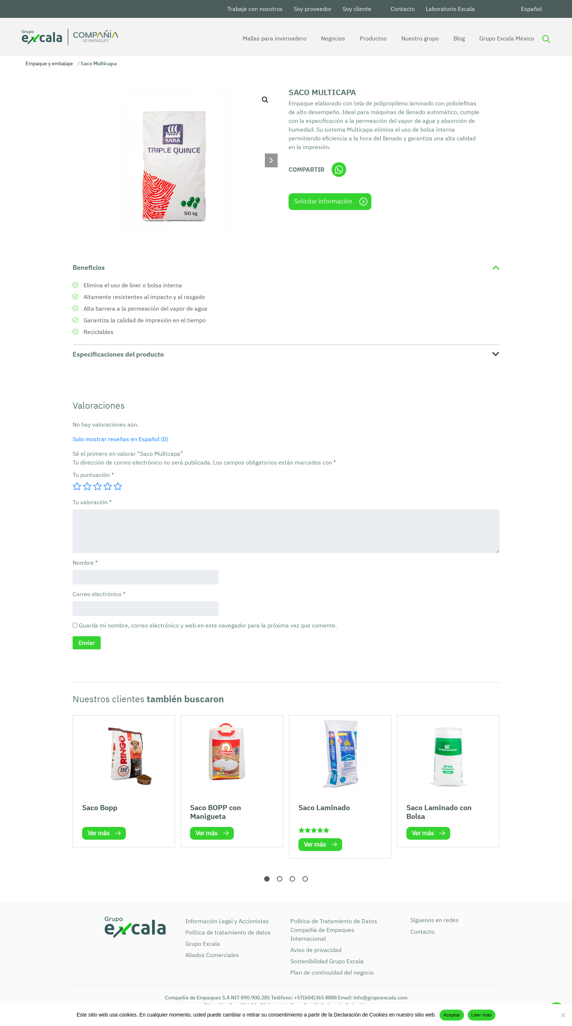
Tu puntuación (93, 474)
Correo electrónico (99, 594)
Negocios (323, 38)
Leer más (481, 1015)
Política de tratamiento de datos (228, 932)
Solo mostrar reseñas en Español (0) (120, 439)
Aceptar (451, 1015)
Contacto (403, 8)
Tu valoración (92, 502)
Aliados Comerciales (212, 955)
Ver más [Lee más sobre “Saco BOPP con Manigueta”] (206, 833)
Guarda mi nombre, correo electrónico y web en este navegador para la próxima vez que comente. (208, 625)
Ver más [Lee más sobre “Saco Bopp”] (98, 833)
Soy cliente (357, 8)
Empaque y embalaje (49, 63)
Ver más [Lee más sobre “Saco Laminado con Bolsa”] (423, 833)
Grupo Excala (202, 943)
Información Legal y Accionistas (227, 921)
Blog (449, 38)
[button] (265, 99)
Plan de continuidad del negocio (332, 972)
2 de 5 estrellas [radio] (87, 486)
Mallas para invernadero (264, 38)
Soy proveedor (313, 8)
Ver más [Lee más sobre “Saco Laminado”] (315, 844)
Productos (362, 38)
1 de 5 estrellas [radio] (77, 486)
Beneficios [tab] (89, 267)
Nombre (85, 562)
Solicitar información (323, 201)
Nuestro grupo (410, 38)
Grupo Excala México (496, 38)
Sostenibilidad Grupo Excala (327, 961)
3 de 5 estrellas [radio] (97, 486)
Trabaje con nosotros (255, 8)
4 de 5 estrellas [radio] (107, 486)
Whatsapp (339, 169)
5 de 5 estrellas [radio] (117, 486)
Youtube (506, 8)
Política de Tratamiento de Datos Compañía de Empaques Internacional (333, 929)
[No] (563, 1015)
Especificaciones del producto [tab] (118, 354)
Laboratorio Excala (450, 8)
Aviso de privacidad (315, 949)
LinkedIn (489, 8)
